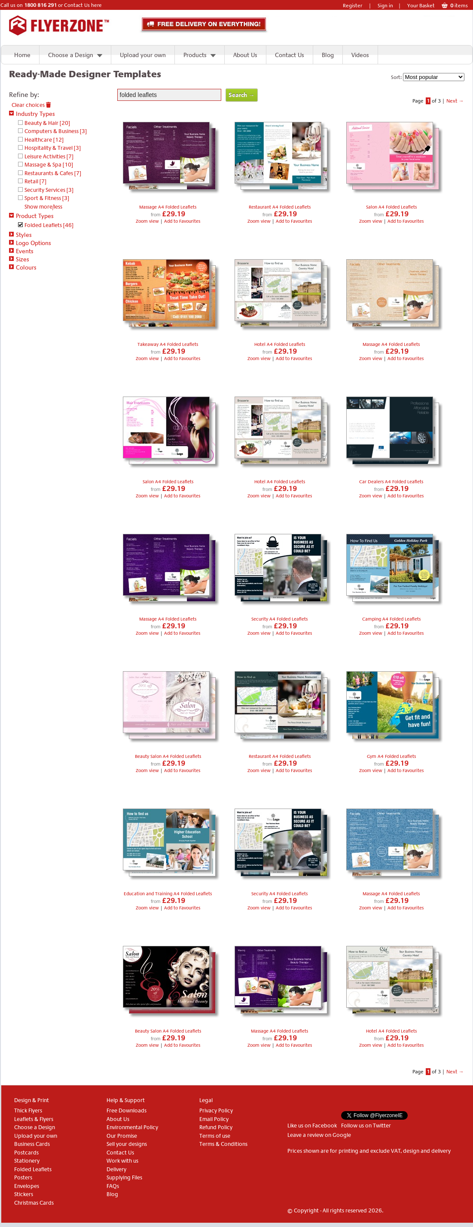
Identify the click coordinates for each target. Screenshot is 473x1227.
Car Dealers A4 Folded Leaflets (391, 482)
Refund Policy (215, 1127)
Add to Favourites (182, 221)
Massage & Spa (48, 164)
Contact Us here (83, 5)
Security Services (48, 190)
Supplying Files (124, 1177)
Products (195, 55)
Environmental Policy (132, 1127)
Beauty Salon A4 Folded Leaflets (168, 756)
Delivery (116, 1169)
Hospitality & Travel (52, 147)
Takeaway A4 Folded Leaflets (167, 344)
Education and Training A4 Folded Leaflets (168, 894)
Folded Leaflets (48, 225)
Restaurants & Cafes (52, 173)
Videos (360, 55)
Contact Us (289, 55)
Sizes (19, 259)
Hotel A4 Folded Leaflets (279, 344)
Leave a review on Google (319, 1135)
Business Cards (32, 1144)
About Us (245, 55)
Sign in (385, 6)
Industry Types (32, 114)
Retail (35, 181)
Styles (20, 235)
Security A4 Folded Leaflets (279, 619)
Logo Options (30, 243)
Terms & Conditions (223, 1144)
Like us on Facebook (312, 1125)
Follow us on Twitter (366, 1125)
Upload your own (143, 55)
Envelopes (26, 1186)
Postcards (26, 1152)
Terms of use (214, 1135)
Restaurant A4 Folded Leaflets (280, 207)
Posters (23, 1177)
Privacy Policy (216, 1110)
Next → (455, 101)
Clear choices (31, 105)
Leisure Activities (48, 156)
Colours (23, 267)
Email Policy (214, 1119)
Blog (328, 55)
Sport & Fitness (46, 198)
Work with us (122, 1160)
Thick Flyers (28, 1110)
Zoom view (148, 221)
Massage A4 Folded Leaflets (167, 207)
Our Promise (122, 1135)
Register (352, 6)
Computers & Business (55, 131)
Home (22, 55)
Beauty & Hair (47, 123)
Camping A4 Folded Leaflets (391, 619)
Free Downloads (126, 1110)
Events (21, 251)
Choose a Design (70, 55)
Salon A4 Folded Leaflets (391, 207)
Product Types (31, 216)
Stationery (27, 1160)
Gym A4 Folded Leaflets (391, 756)
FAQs (113, 1186)
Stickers (23, 1194)
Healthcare (44, 139)
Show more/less (43, 206)
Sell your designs (127, 1144)
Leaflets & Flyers (33, 1119)
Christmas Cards (34, 1202)
